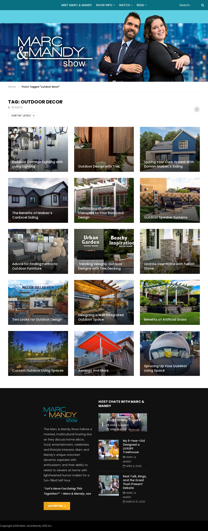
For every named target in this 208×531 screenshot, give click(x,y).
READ (140, 5)
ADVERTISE (57, 506)
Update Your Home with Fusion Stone (169, 266)
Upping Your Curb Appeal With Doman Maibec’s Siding (169, 164)
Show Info (104, 5)
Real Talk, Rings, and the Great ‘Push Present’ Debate (134, 482)
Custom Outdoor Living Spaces (38, 370)
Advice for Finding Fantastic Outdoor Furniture (35, 266)
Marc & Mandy (119, 425)
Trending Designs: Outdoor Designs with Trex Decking (100, 266)
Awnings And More (93, 370)
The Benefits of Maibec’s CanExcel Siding (32, 215)
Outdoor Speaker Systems (165, 217)
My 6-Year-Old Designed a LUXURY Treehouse (134, 446)
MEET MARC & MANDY (76, 5)
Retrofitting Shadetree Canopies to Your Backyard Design (101, 213)
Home (12, 86)
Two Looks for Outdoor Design (37, 319)
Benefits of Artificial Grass (165, 319)
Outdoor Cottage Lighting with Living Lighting (37, 164)
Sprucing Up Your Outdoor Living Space (165, 368)
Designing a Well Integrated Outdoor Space (101, 317)
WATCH (124, 5)
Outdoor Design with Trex (99, 166)
